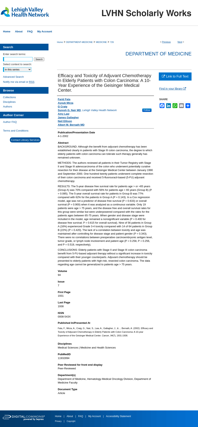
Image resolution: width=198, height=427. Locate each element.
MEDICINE (101, 42)
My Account (94, 416)
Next (180, 42)
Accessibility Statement (118, 416)
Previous (166, 42)
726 (112, 42)
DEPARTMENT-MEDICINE (79, 42)
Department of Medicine (158, 53)
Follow (147, 110)
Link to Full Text (175, 76)
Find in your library (172, 88)
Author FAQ (10, 121)
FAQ (81, 416)
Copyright (71, 421)
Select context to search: (17, 64)
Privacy (58, 421)
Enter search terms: (14, 54)
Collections (9, 97)
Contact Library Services (25, 139)
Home (60, 42)
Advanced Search (13, 76)
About (70, 416)
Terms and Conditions (15, 130)
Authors (7, 106)
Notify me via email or (18, 81)
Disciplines (9, 101)
